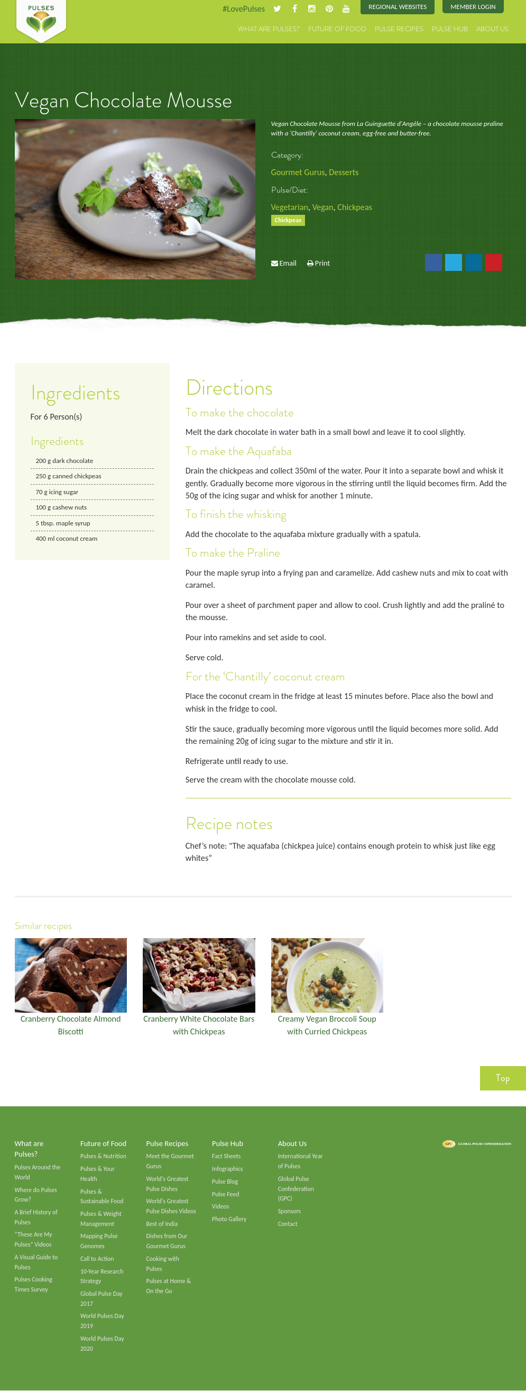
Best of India (162, 1224)
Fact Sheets (226, 1156)
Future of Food (337, 28)
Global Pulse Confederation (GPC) (296, 1189)
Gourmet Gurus (298, 172)
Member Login (472, 7)
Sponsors (289, 1211)
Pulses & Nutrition (103, 1156)
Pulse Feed (225, 1194)
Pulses (41, 22)
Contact (288, 1224)
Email (287, 263)
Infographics (227, 1169)
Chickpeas (354, 207)
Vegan (323, 207)
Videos (220, 1207)
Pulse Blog (225, 1182)
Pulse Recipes (399, 28)
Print (322, 263)
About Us (492, 28)
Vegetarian (289, 207)
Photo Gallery (229, 1219)
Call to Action (97, 1259)
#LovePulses (244, 9)
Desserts (343, 172)
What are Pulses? (269, 28)
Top (503, 1078)
